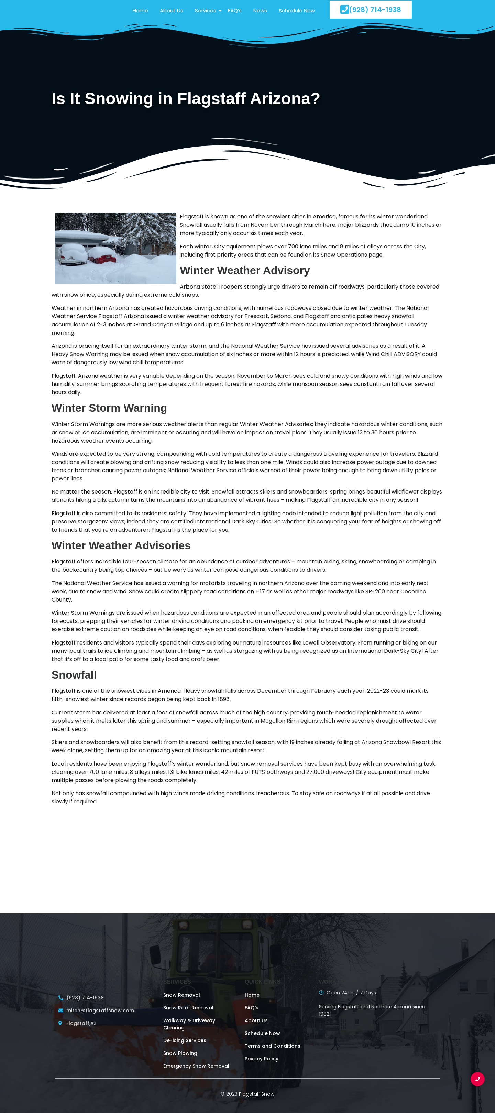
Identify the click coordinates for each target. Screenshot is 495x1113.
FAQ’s (235, 10)
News (260, 10)
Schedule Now (297, 10)
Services (207, 10)
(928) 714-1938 (370, 9)
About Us (171, 10)
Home (140, 10)
